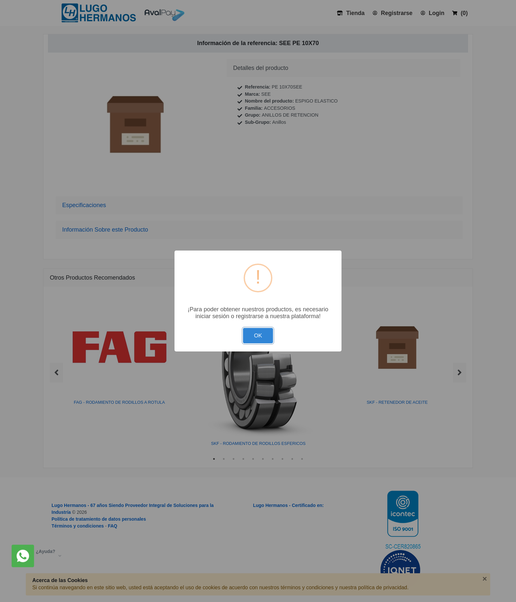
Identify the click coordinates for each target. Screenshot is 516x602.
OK (258, 336)
